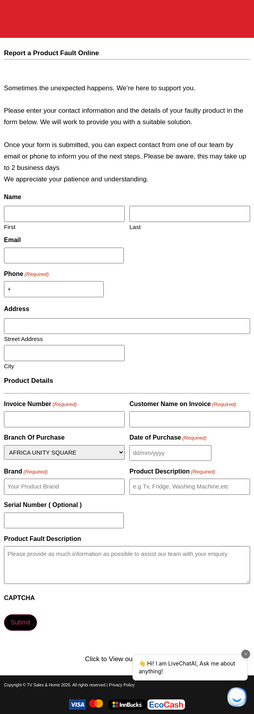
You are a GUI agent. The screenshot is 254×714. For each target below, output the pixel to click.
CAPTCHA (19, 598)
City (9, 366)
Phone (26, 274)
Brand (26, 471)
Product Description (172, 471)
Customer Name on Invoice (182, 404)
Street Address (23, 339)
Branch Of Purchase (34, 437)
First (9, 227)
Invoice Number (40, 404)
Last (134, 227)
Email (12, 240)
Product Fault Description (42, 539)
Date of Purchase (167, 437)
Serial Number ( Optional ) (43, 505)
